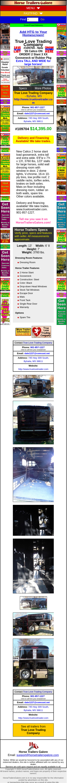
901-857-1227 (37, 107)
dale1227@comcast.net (37, 113)
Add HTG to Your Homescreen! (33, 33)
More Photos (43, 88)
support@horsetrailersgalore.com (38, 755)
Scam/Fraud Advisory (33, 25)
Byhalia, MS (34, 96)
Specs (23, 88)
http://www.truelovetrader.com (33, 101)
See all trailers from (33, 730)
